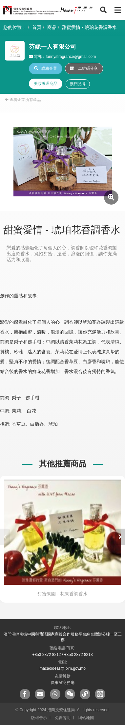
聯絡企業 (45, 68)
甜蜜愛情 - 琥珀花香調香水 (89, 27)
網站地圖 (86, 717)
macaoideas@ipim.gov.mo (62, 668)
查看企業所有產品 (23, 99)
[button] (120, 537)
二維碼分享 (84, 68)
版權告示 (39, 717)
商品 (51, 27)
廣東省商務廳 (62, 682)
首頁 (36, 27)
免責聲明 (63, 717)
